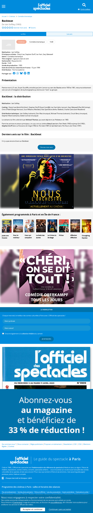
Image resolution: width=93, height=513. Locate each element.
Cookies (11, 446)
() (18, 107)
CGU (80, 444)
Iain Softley (15, 52)
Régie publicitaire (37, 444)
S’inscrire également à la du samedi (24, 334)
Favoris (32, 28)
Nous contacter (23, 444)
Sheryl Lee (21, 54)
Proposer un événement (53, 444)
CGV (75, 444)
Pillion (61, 235)
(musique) (79, 113)
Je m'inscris (46, 339)
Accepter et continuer (33, 509)
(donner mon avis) (20, 28)
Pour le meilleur (16, 236)
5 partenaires (17, 502)
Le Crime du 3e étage (52, 236)
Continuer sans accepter (60, 509)
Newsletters (68, 444)
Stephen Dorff (30, 54)
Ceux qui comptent (28, 236)
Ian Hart (39, 54)
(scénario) (27, 113)
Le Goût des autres (40, 236)
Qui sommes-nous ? (9, 444)
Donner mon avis (46, 147)
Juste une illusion (5, 237)
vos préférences (56, 502)
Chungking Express (86, 237)
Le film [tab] (23, 34)
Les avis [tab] (69, 34)
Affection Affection (73, 236)
